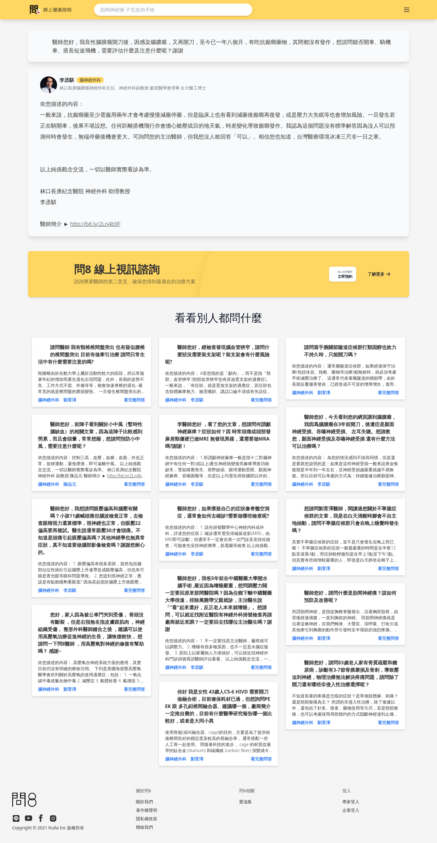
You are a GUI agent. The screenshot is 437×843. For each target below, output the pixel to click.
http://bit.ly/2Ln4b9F (95, 223)
